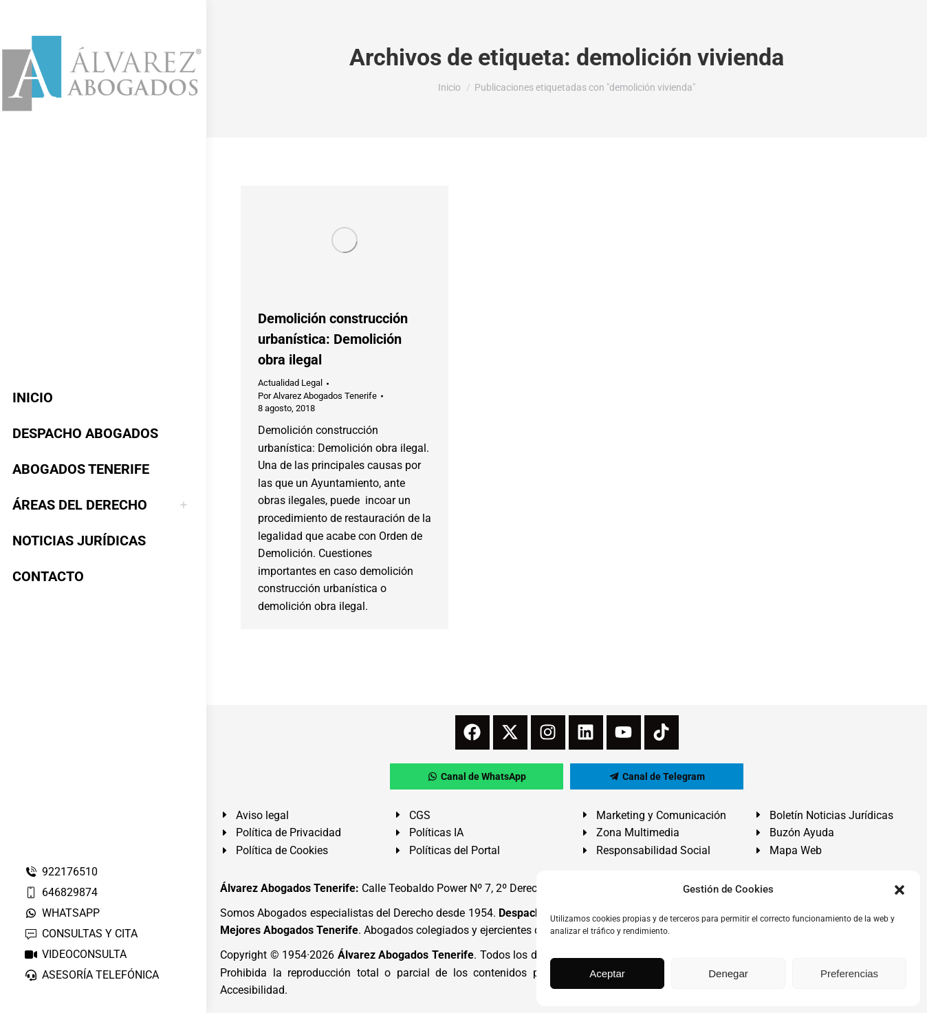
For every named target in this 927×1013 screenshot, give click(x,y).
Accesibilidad (252, 989)
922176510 (61, 871)
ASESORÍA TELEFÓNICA (91, 974)
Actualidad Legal (290, 383)
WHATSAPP (62, 912)
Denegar (728, 973)
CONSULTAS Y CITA (81, 933)
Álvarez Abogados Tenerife (406, 954)
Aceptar (607, 973)
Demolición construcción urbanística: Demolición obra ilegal (333, 339)
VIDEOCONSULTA (75, 954)
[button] (899, 890)
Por (317, 396)
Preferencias (849, 973)
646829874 (61, 892)
